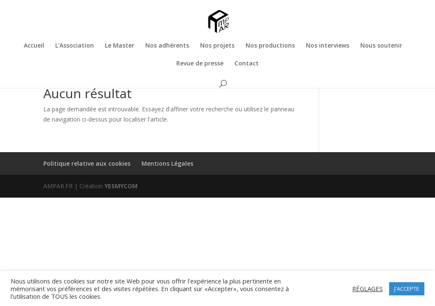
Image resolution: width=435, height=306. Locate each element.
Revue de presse (199, 63)
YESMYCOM (121, 186)
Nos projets (217, 45)
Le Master (119, 45)
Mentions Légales (167, 163)
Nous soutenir (381, 45)
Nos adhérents (167, 45)
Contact (246, 63)
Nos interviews (327, 45)
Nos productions (270, 45)
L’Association (74, 45)
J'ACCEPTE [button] (406, 288)
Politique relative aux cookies (86, 163)
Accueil (34, 45)
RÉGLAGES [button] (367, 288)
